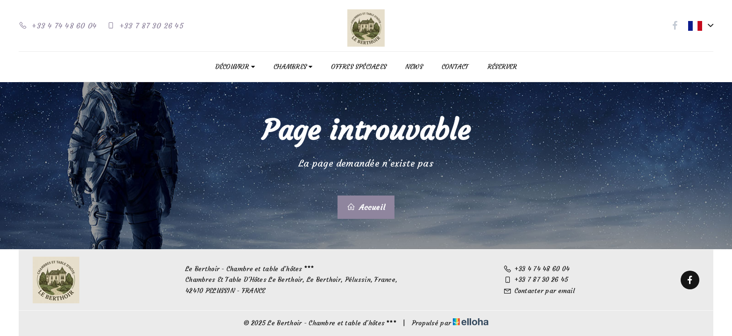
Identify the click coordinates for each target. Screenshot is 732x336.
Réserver (502, 67)
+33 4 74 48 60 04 (536, 269)
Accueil (366, 207)
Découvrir (235, 67)
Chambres (293, 67)
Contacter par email (539, 291)
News (414, 67)
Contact (455, 67)
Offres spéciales (359, 67)
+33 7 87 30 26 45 (535, 279)
